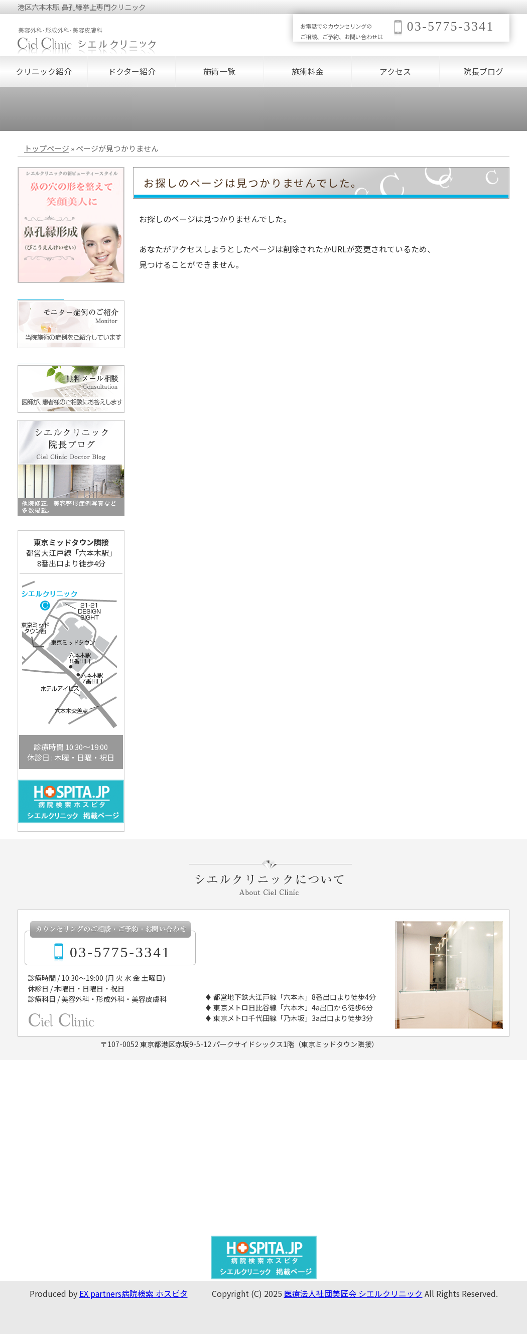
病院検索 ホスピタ (154, 1293)
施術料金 (308, 71)
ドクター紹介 (132, 71)
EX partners (100, 1293)
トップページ (46, 148)
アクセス (395, 71)
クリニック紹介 (44, 71)
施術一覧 (219, 71)
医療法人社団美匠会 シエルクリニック (353, 1293)
